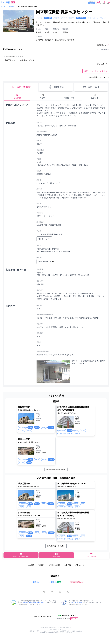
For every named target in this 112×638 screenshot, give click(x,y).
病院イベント (91, 87)
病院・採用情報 (21, 87)
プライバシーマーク (76, 603)
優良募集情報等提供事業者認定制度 (33, 603)
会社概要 (31, 565)
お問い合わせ (79, 565)
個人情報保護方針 (54, 565)
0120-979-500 (69, 615)
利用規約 (41, 565)
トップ (3, 7)
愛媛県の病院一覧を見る (56, 469)
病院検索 (11, 7)
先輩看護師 (56, 87)
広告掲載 (68, 565)
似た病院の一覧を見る (56, 546)
